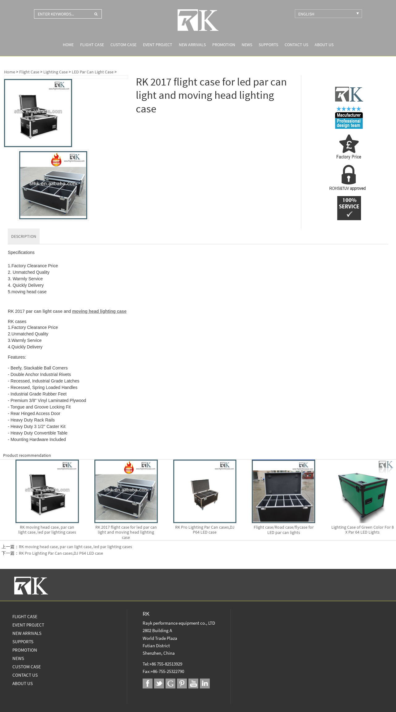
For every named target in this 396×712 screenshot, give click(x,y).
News (247, 44)
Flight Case (92, 44)
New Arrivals (192, 44)
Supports (268, 44)
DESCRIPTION (23, 236)
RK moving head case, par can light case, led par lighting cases (75, 546)
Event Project (157, 44)
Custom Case (123, 44)
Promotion (223, 44)
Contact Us (296, 44)
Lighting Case (55, 72)
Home (68, 44)
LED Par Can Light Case (93, 72)
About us (324, 44)
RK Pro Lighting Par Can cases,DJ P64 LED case (61, 553)
